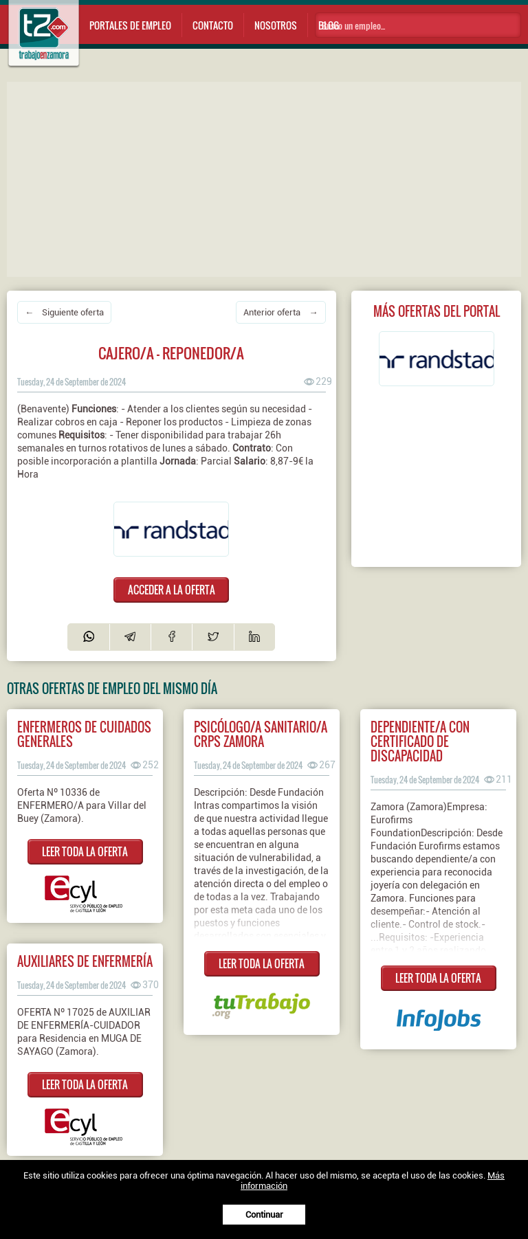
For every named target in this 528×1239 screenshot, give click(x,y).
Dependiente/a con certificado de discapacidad (420, 741)
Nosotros (275, 25)
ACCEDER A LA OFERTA (171, 589)
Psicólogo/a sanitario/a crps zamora (260, 733)
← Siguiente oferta (64, 312)
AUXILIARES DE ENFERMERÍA (85, 961)
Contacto (212, 25)
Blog (328, 25)
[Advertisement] (267, 178)
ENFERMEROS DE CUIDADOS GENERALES (84, 733)
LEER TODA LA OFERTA (85, 851)
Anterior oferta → (280, 312)
